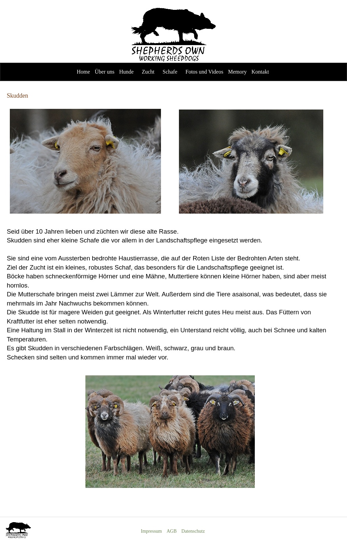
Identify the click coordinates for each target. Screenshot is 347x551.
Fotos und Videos (204, 72)
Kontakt (260, 72)
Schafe (170, 72)
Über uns (105, 72)
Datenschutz (193, 531)
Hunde (126, 72)
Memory (237, 72)
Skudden (17, 95)
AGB (172, 531)
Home (83, 72)
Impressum (151, 531)
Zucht (148, 72)
